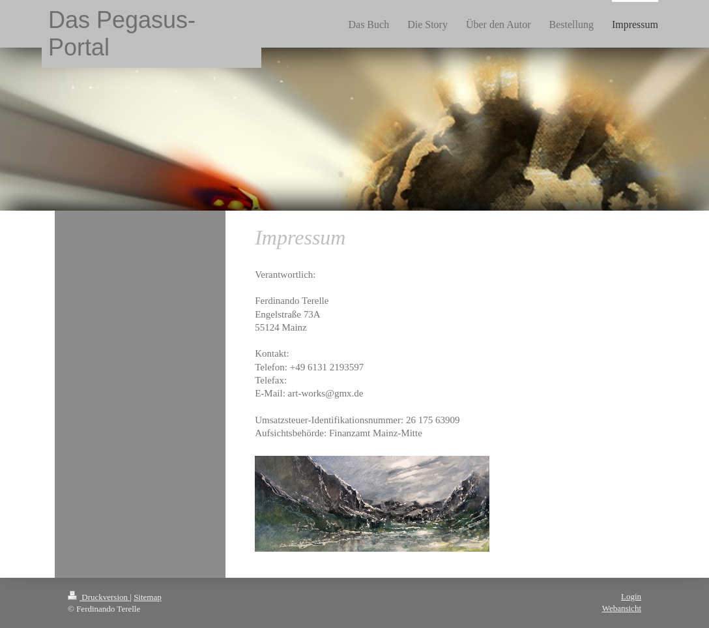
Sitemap (148, 597)
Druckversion (99, 597)
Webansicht (621, 608)
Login (631, 596)
